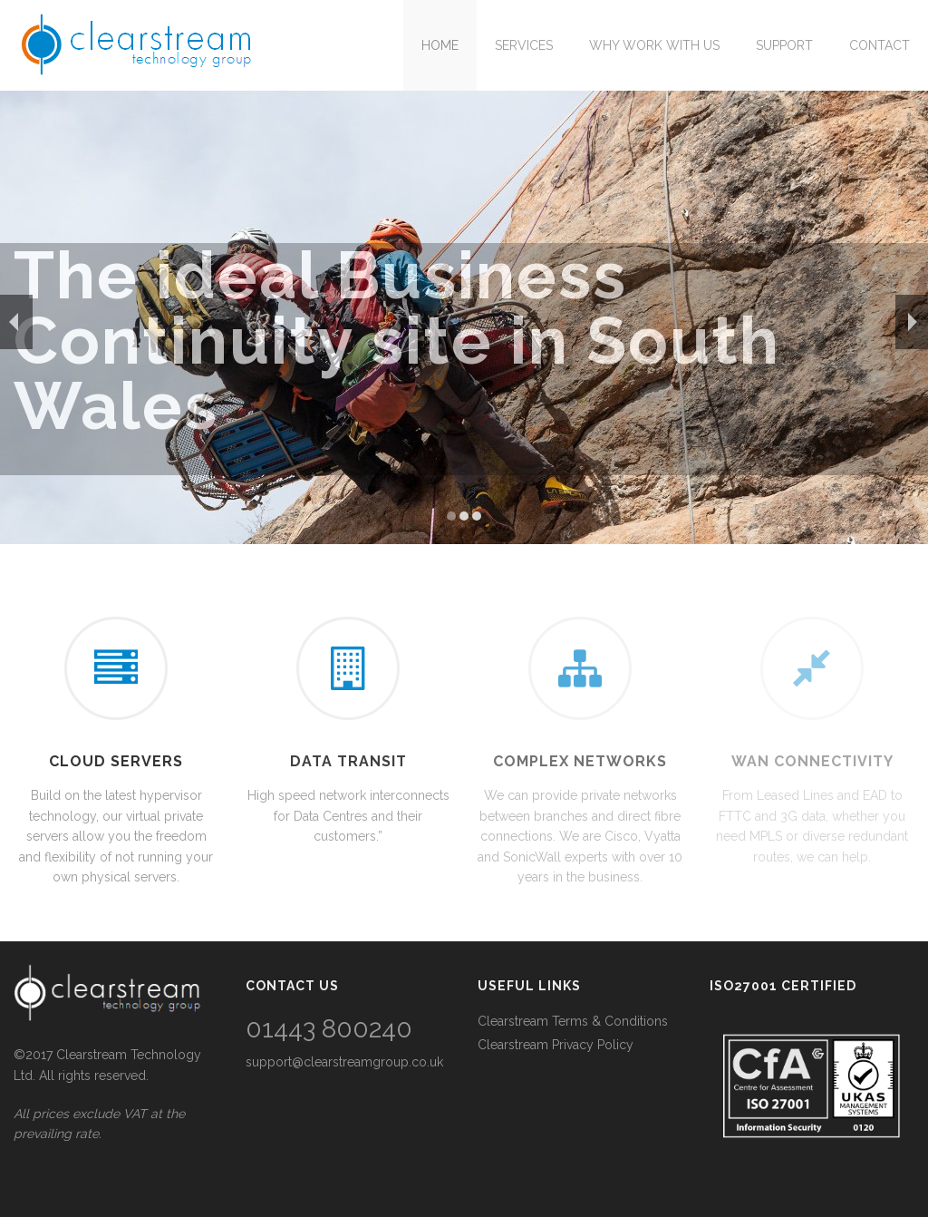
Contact (879, 45)
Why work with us (654, 45)
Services (524, 45)
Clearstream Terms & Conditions (573, 1021)
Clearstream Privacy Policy (555, 1044)
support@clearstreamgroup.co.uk (344, 1062)
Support (784, 45)
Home (440, 45)
